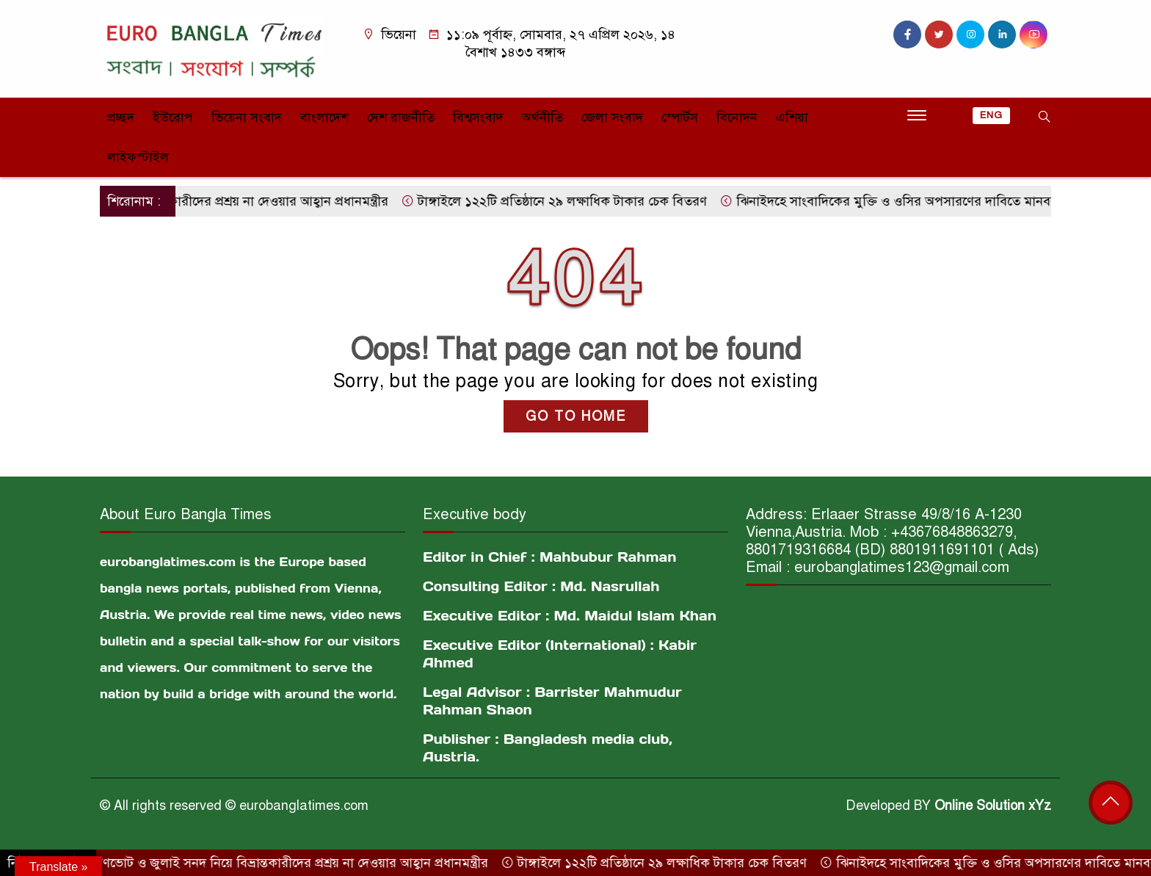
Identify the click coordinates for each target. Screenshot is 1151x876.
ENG (991, 115)
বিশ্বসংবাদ (478, 117)
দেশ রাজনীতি (401, 117)
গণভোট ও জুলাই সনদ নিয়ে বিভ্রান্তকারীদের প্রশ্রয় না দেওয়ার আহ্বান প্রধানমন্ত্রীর (293, 863)
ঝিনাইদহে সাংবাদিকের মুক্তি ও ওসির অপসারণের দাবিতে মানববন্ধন (907, 201)
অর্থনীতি (542, 117)
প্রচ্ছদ (120, 117)
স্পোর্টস (679, 117)
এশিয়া (792, 117)
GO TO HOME (576, 416)
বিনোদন (737, 117)
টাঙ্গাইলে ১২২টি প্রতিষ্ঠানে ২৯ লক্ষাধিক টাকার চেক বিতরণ (564, 201)
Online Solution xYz (992, 805)
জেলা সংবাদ (612, 117)
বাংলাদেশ (324, 117)
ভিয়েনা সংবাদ (246, 117)
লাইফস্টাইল (138, 157)
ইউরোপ (173, 117)
